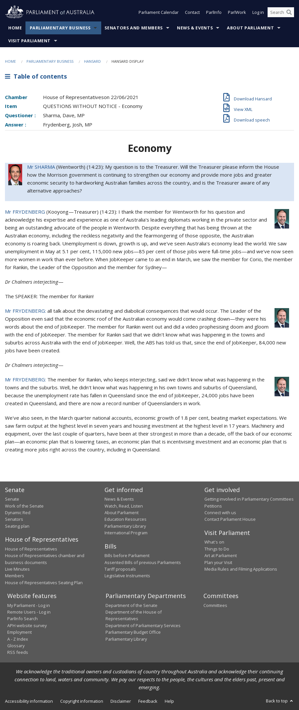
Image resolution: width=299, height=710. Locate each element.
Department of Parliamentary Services (143, 625)
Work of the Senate (24, 506)
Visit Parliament (29, 41)
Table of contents (36, 76)
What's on (214, 542)
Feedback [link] (147, 701)
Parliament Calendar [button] (159, 13)
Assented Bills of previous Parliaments (143, 562)
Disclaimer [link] (120, 701)
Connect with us (220, 512)
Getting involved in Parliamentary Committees (249, 499)
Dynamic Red (17, 512)
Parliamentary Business (60, 28)
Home (15, 28)
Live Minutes (17, 569)
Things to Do (216, 549)
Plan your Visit (218, 562)
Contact (192, 13)
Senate (12, 499)
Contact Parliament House (230, 519)
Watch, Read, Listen (124, 506)
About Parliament (250, 28)
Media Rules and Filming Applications (240, 569)
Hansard (92, 61)
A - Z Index (17, 639)
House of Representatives (31, 549)
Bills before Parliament (127, 555)
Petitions (213, 506)
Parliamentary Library (125, 526)
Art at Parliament (220, 555)
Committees (215, 605)
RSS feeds (17, 652)
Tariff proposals (120, 569)
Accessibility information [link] (29, 701)
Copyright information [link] (81, 701)
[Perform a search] (289, 13)
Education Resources (126, 519)
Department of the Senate (131, 605)
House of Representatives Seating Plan (44, 583)
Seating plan (17, 526)
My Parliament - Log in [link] (28, 605)
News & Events (195, 28)
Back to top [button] (280, 701)
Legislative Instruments (127, 576)
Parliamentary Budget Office (133, 632)
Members (14, 576)
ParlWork (237, 13)
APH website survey (27, 625)
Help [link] (169, 701)
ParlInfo (214, 13)
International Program (126, 533)
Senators (14, 519)
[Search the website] (281, 13)
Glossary (15, 646)
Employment (19, 632)
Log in (258, 13)
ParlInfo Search (22, 618)
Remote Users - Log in (29, 612)
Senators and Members (134, 28)
